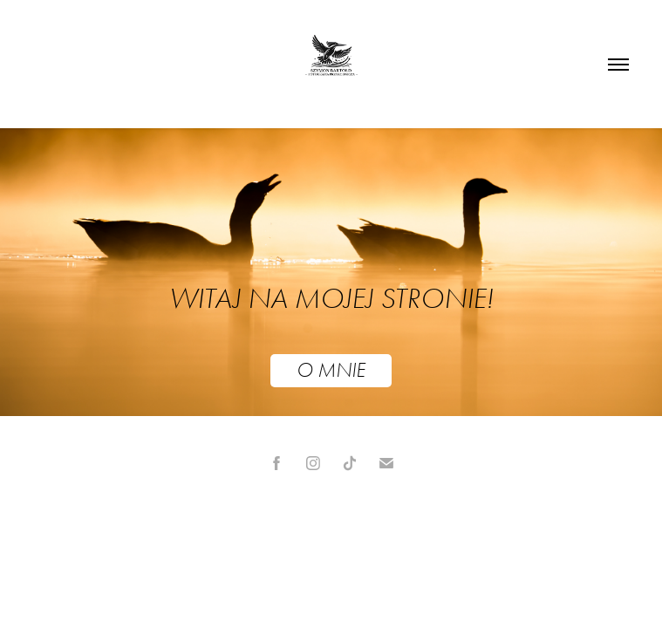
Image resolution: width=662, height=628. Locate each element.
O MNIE (331, 370)
